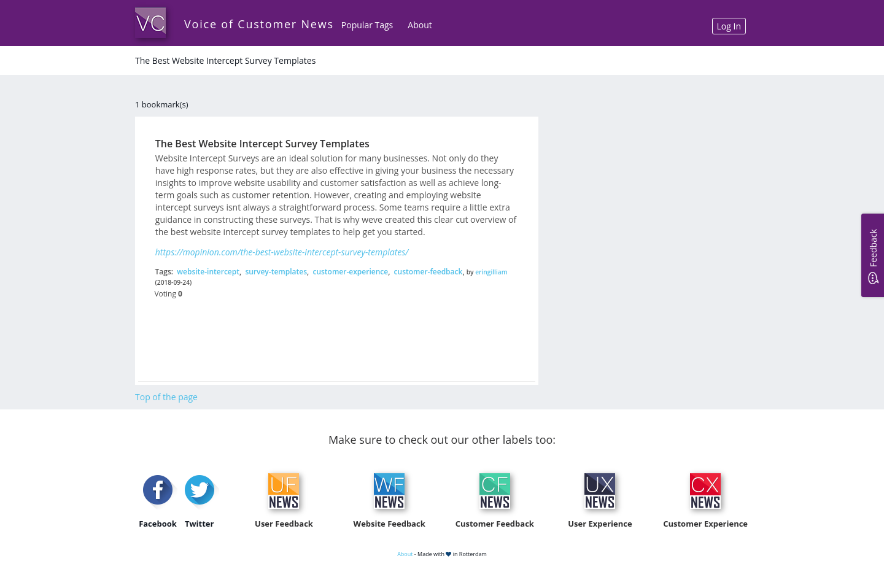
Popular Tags (367, 25)
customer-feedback (428, 271)
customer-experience (350, 271)
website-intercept (208, 271)
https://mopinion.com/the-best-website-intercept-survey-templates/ (281, 252)
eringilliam (491, 272)
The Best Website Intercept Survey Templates (262, 143)
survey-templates (276, 271)
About (420, 25)
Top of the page (166, 397)
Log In (729, 26)
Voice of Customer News (259, 24)
